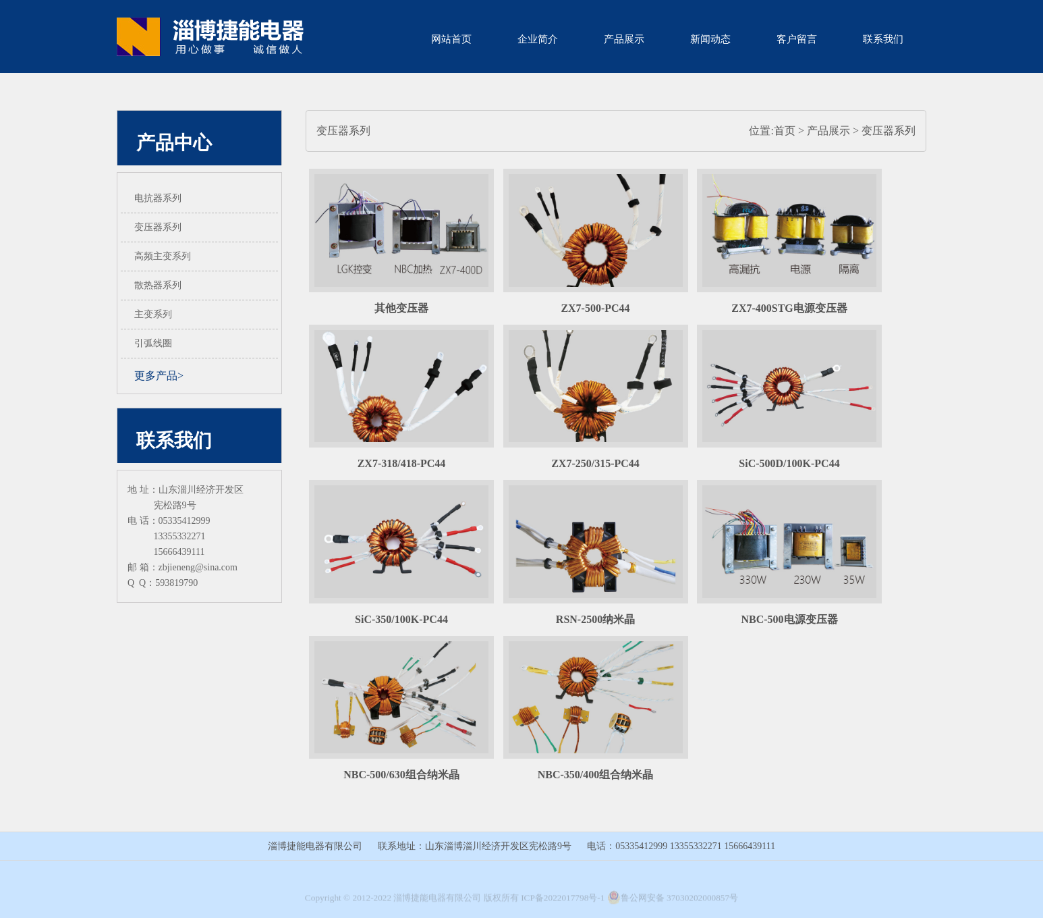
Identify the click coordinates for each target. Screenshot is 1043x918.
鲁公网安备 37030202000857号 (672, 901)
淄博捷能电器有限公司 (315, 846)
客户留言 (797, 39)
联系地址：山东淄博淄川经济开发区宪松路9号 (474, 846)
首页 (784, 130)
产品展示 (624, 39)
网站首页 (451, 39)
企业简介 (537, 39)
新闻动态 (710, 39)
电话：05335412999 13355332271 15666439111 (681, 846)
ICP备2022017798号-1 (562, 901)
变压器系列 (888, 130)
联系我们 (883, 39)
